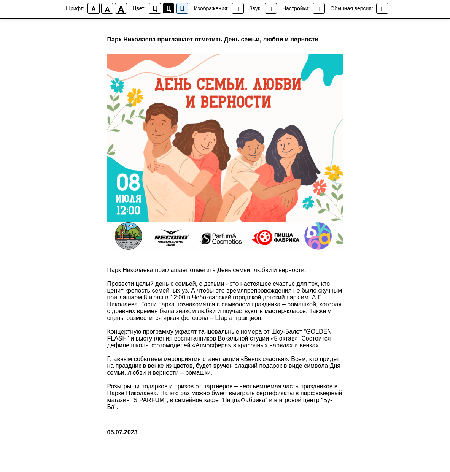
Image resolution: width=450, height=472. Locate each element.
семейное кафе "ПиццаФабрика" (221, 400)
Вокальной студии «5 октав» (258, 338)
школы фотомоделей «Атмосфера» (181, 345)
